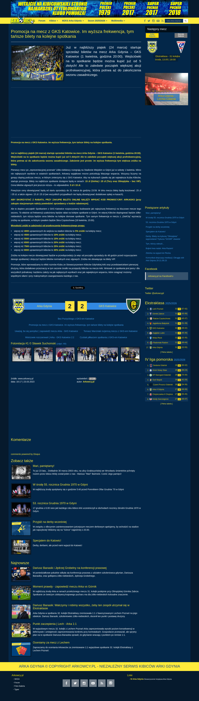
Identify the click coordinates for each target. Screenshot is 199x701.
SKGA (17, 679)
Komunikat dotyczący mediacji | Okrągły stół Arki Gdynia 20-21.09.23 (165, 259)
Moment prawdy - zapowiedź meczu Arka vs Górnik (64, 586)
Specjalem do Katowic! (47, 540)
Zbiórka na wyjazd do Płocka (158, 253)
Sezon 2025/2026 (97, 20)
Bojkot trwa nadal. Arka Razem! (159, 248)
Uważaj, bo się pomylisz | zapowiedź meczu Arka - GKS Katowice (46, 331)
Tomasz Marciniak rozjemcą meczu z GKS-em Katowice (111, 331)
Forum (42, 20)
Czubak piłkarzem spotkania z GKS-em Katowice (103, 337)
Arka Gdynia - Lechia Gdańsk (166, 97)
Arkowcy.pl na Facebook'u (160, 276)
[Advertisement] (76, 112)
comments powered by (25, 454)
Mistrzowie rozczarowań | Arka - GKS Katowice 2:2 (49, 337)
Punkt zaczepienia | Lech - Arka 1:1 (55, 623)
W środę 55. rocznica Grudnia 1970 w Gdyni (60, 484)
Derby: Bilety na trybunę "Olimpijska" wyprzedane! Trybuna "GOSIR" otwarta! (163, 237)
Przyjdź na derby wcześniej (50, 521)
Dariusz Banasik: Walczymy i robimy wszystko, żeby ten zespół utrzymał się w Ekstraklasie (81, 607)
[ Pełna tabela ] (166, 352)
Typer (16, 689)
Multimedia (118, 20)
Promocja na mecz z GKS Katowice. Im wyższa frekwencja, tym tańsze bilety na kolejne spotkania (76, 325)
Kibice (53, 20)
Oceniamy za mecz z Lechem (51, 642)
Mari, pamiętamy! (43, 465)
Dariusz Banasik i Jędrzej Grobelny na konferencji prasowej (69, 567)
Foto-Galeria (19, 686)
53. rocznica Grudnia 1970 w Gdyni (54, 503)
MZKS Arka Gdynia (73, 20)
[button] (185, 21)
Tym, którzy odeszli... (155, 244)
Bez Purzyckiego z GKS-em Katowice (76, 318)
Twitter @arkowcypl (154, 293)
